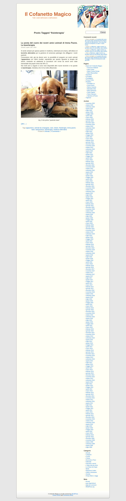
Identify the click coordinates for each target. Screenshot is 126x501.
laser (33, 130)
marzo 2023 (89, 159)
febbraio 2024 (90, 140)
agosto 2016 (89, 297)
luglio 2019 (89, 235)
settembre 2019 (90, 234)
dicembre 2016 (90, 290)
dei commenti (91, 485)
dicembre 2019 (90, 228)
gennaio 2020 (90, 227)
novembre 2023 (90, 145)
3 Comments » (55, 131)
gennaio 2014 (90, 352)
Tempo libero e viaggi (92, 476)
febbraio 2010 (90, 435)
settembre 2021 (90, 191)
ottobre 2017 (89, 272)
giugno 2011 (89, 406)
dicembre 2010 (90, 417)
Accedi (88, 481)
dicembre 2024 (90, 122)
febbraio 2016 (90, 308)
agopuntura (30, 128)
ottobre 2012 (89, 378)
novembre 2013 (90, 355)
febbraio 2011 (90, 413)
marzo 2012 (89, 391)
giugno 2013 (89, 364)
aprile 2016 (89, 304)
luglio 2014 (89, 341)
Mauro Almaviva (91, 90)
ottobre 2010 (89, 421)
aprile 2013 (89, 368)
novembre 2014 (90, 334)
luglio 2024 (89, 131)
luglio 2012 (89, 383)
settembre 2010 (90, 422)
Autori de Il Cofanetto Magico (94, 66)
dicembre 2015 (90, 311)
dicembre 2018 (90, 248)
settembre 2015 (90, 316)
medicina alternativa (60, 130)
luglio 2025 (89, 110)
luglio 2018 (89, 256)
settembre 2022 (90, 170)
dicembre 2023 (90, 144)
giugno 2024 (89, 133)
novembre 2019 (90, 230)
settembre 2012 (90, 380)
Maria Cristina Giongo (93, 71)
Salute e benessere (91, 472)
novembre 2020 (90, 209)
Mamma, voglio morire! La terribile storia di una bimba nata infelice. (96, 47)
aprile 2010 (89, 431)
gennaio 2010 (90, 436)
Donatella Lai (90, 83)
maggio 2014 (89, 345)
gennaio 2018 (90, 267)
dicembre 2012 (90, 375)
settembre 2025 (90, 107)
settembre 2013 (90, 359)
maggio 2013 (89, 366)
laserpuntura (40, 130)
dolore (56, 128)
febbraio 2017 (90, 286)
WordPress (75, 494)
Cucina (88, 456)
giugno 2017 (89, 279)
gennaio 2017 (90, 288)
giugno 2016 (89, 301)
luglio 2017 (89, 278)
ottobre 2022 (89, 168)
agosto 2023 (89, 151)
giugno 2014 (89, 343)
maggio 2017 (89, 281)
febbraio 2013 (90, 371)
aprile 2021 (89, 200)
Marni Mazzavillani (92, 73)
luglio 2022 (89, 174)
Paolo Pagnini (91, 92)
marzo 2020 (89, 223)
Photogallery (89, 78)
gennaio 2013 (90, 373)
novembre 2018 (90, 249)
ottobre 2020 (89, 211)
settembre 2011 (90, 401)
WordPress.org (90, 487)
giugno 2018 (89, 258)
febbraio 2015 (90, 329)
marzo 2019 (89, 242)
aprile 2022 (89, 179)
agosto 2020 (89, 214)
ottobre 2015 (89, 315)
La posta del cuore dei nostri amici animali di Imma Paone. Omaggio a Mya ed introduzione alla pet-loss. (96, 58)
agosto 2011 (89, 403)
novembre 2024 (90, 124)
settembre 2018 (90, 253)
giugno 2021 (89, 197)
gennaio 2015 (90, 331)
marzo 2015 (89, 327)
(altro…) (23, 124)
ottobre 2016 (89, 294)
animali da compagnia (42, 128)
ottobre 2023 (89, 147)
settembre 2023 (90, 149)
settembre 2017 (90, 274)
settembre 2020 (90, 212)
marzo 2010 (89, 433)
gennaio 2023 (90, 163)
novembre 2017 (90, 271)
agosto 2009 (89, 445)
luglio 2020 (89, 216)
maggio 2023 (89, 156)
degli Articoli (91, 483)
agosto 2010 (89, 424)
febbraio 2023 (90, 161)
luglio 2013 (89, 362)
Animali (47, 131)
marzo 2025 (89, 117)
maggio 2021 (89, 198)
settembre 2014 (90, 338)
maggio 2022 (89, 177)
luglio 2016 (89, 299)
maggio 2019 (89, 239)
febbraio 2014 (90, 350)
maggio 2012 (89, 387)
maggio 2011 (89, 408)
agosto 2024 (89, 130)
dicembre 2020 (90, 207)
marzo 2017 (89, 285)
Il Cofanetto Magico (48, 14)
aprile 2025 (89, 115)
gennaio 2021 (90, 205)
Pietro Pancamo (91, 94)
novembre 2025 (90, 103)
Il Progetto (89, 76)
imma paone (71, 128)
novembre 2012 (90, 376)
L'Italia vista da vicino (92, 465)
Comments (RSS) (68, 495)
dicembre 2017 (90, 269)
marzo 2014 (89, 348)
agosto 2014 (89, 339)
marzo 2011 (89, 412)
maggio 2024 (89, 135)
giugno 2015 (89, 322)
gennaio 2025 (90, 121)
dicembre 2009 (90, 438)
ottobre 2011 (89, 399)
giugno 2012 (89, 385)
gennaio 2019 (90, 246)
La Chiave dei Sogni (91, 467)
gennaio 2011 (90, 415)
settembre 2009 (90, 443)
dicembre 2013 (90, 353)
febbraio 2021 (90, 204)
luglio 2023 (89, 152)
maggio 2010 (89, 429)
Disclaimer (89, 74)
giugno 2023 (89, 154)
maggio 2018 (89, 260)
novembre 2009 (90, 440)
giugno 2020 (89, 218)
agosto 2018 (89, 255)
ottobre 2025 (89, 105)
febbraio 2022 (90, 182)
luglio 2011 (89, 405)
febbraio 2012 (90, 392)
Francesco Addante (92, 67)
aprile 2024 (89, 137)
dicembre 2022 (90, 165)
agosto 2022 (89, 172)
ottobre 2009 (89, 442)
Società (88, 474)
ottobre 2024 (89, 126)
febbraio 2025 (90, 119)
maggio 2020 (89, 219)
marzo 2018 (89, 264)
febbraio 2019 (90, 244)
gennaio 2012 (90, 394)
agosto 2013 (89, 361)
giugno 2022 (89, 175)
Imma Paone (90, 85)
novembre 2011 (90, 398)
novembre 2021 (90, 188)
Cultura (88, 458)
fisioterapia (62, 128)
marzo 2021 (89, 202)
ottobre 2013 (89, 357)
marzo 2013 (89, 369)
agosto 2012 (89, 382)
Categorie (88, 454)
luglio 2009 (89, 447)
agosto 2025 (89, 108)
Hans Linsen (90, 69)
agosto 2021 (89, 193)
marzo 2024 (89, 138)
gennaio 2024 (90, 142)
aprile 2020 (89, 221)
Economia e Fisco (91, 460)
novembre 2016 (90, 292)
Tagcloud (88, 97)
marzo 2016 (89, 306)
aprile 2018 (89, 262)
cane (51, 128)
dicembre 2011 (90, 396)
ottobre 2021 (89, 189)
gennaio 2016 (90, 309)
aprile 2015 (89, 325)
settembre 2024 (90, 128)
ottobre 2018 (89, 251)
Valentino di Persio (92, 96)
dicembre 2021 (90, 186)
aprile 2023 (89, 158)
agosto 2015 (89, 318)
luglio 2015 (89, 320)
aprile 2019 (89, 241)
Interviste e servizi (91, 463)
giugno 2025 (89, 112)
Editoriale (88, 461)
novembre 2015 (90, 313)
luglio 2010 (89, 426)
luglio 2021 (89, 195)
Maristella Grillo (91, 89)
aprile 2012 (89, 389)
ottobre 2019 (89, 232)
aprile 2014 (89, 346)
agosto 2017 (89, 276)
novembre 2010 (90, 419)
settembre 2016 (90, 295)
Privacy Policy (90, 80)
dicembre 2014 (90, 332)
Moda (87, 469)
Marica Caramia (91, 87)
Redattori (88, 82)
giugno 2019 (89, 237)
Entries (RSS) (56, 495)
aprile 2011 (89, 410)
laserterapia (49, 130)
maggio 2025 (89, 114)
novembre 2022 (90, 167)
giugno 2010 (89, 428)
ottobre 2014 (89, 336)
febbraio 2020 (90, 225)
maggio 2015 (89, 324)
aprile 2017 (89, 283)
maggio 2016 (89, 302)
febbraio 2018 (90, 265)
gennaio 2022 (90, 184)
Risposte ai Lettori (91, 470)
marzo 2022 (89, 181)
